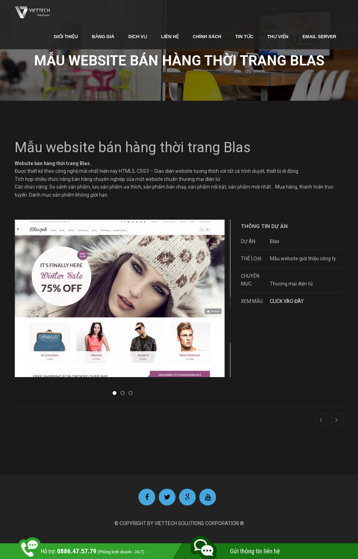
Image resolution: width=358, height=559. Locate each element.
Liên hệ (170, 36)
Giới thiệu (66, 36)
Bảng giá (103, 36)
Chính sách (207, 36)
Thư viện (277, 36)
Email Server (319, 36)
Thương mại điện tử (291, 283)
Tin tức (244, 36)
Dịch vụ (137, 36)
